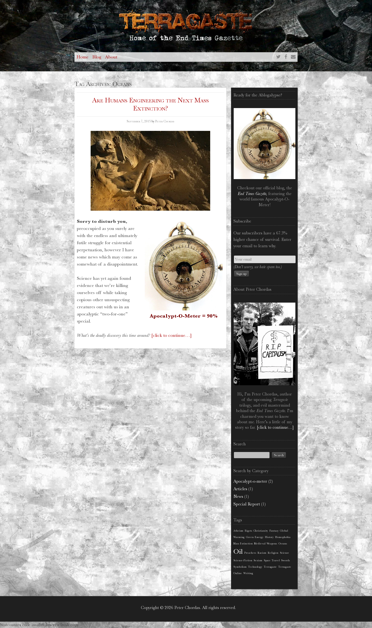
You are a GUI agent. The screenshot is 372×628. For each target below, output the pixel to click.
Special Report (246, 504)
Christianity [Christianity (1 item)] (261, 530)
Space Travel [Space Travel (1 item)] (272, 560)
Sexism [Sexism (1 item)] (258, 560)
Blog (96, 57)
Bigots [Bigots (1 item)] (248, 530)
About (111, 57)
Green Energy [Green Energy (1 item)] (255, 537)
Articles (240, 488)
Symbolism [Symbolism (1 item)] (240, 566)
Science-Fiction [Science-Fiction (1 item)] (242, 560)
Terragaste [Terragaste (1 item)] (270, 566)
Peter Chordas (164, 121)
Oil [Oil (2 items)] (238, 551)
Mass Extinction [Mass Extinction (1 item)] (243, 543)
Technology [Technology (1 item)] (255, 566)
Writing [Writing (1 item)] (248, 573)
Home (82, 57)
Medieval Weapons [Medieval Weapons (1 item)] (265, 543)
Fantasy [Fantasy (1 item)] (274, 530)
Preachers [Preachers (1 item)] (250, 552)
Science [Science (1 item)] (284, 552)
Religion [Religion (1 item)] (273, 552)
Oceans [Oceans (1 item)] (283, 543)
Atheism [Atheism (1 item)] (238, 530)
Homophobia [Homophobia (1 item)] (283, 537)
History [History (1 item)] (269, 537)
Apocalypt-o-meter (250, 481)
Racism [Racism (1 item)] (262, 552)
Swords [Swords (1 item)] (285, 560)
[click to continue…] (171, 335)
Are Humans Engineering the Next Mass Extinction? (150, 104)
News (238, 496)
